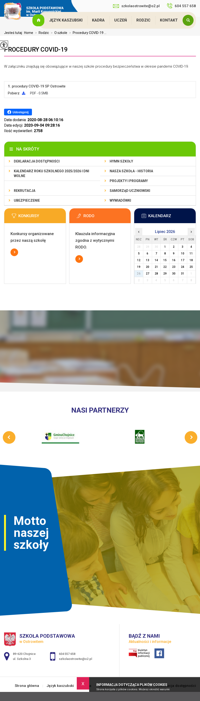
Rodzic (143, 20)
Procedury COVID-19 (36, 49)
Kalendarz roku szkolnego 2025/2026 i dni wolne (51, 173)
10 (182, 253)
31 (182, 273)
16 (173, 260)
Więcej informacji (14, 252)
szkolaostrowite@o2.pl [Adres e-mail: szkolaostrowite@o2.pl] (75, 659)
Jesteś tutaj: (14, 32)
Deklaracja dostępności (37, 161)
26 (138, 273)
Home (28, 32)
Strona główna (39, 20)
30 (173, 273)
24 (182, 267)
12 (138, 260)
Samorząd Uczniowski (130, 191)
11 (191, 253)
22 (165, 267)
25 (191, 267)
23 (173, 267)
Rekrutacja (24, 191)
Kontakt (169, 20)
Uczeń (120, 20)
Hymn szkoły (121, 161)
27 (147, 273)
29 (165, 273)
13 (147, 260)
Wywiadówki (120, 200)
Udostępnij (18, 112)
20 (147, 267)
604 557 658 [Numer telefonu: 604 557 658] (67, 654)
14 (156, 260)
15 (165, 260)
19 (138, 267)
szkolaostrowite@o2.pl (136, 6)
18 (191, 260)
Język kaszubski (65, 20)
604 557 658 (181, 5)
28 (156, 273)
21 (156, 267)
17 (182, 260)
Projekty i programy (129, 181)
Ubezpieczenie (27, 200)
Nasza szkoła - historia (131, 171)
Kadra (98, 20)
